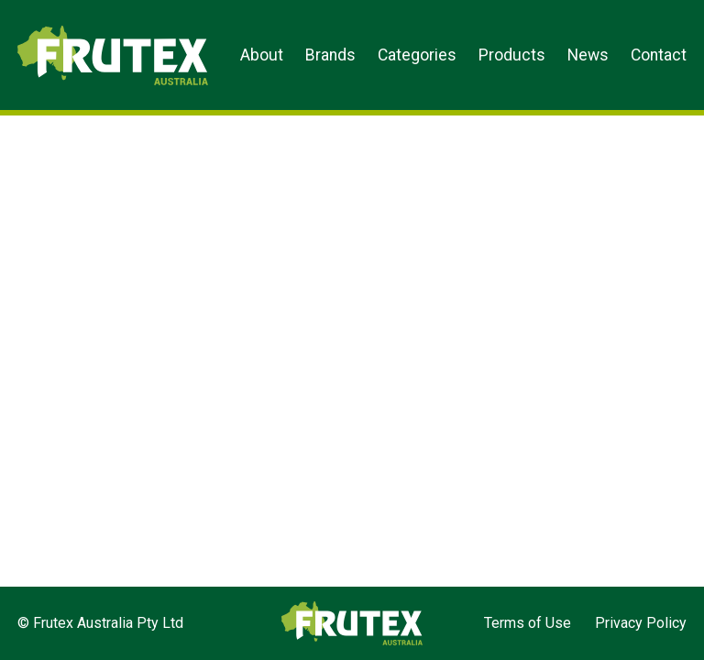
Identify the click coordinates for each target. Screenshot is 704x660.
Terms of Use (527, 623)
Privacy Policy (641, 623)
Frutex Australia (81, 29)
